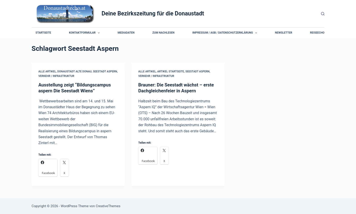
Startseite (43, 32)
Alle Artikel (47, 71)
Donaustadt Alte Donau (74, 71)
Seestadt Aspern (105, 71)
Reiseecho (317, 32)
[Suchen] (322, 13)
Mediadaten (126, 32)
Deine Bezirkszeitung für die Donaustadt (152, 13)
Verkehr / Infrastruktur (56, 76)
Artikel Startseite (170, 71)
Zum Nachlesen (163, 32)
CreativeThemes (108, 206)
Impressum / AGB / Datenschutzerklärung (225, 33)
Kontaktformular (85, 33)
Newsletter (283, 32)
